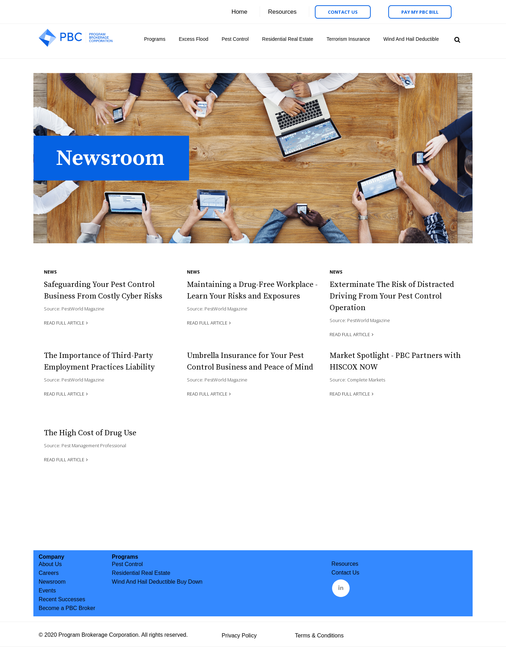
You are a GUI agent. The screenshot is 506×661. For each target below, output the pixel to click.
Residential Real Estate (287, 39)
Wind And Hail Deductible (411, 39)
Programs (155, 39)
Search (456, 39)
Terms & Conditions (319, 635)
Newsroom (52, 582)
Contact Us (343, 12)
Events (47, 590)
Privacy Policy (239, 635)
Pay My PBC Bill (420, 12)
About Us (50, 564)
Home (239, 11)
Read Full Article (64, 323)
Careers (49, 573)
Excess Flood (193, 39)
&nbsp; (341, 587)
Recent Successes (62, 599)
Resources (282, 11)
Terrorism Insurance (348, 39)
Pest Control (235, 39)
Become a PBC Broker (67, 608)
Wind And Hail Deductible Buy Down (157, 582)
